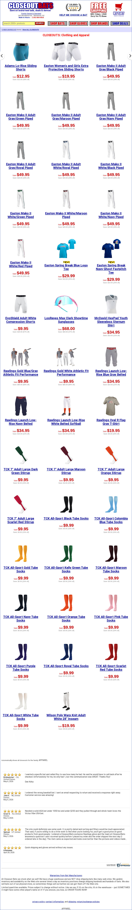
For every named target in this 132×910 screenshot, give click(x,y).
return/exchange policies (88, 901)
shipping (72, 901)
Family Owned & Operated (31, 14)
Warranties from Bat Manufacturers (66, 875)
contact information (55, 901)
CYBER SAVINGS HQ (9, 29)
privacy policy (38, 901)
